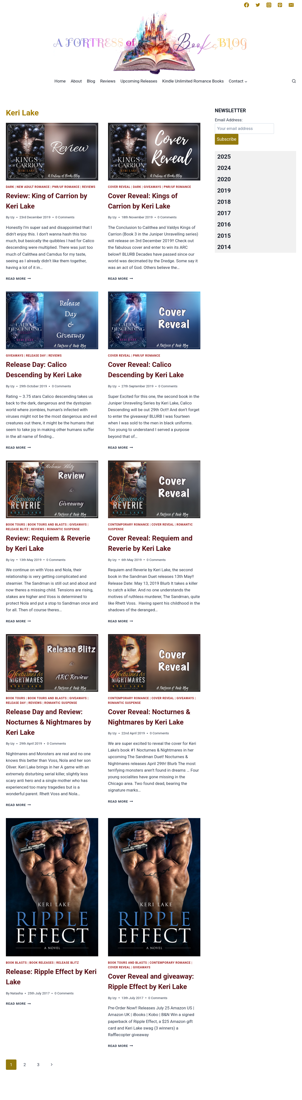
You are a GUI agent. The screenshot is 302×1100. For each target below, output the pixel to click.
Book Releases (41, 962)
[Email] (291, 5)
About (76, 81)
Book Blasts (16, 962)
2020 (224, 179)
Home (60, 81)
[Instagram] (269, 5)
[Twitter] (258, 5)
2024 (224, 168)
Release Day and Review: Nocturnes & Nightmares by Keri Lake (48, 722)
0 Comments (65, 217)
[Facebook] (246, 5)
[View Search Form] (294, 81)
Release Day (36, 355)
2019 (224, 190)
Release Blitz (17, 529)
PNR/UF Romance (66, 187)
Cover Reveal (119, 187)
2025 (224, 156)
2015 (224, 235)
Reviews (107, 81)
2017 (224, 213)
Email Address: (229, 119)
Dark (10, 187)
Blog (91, 81)
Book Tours (15, 524)
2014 (224, 247)
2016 (224, 224)
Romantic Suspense (63, 529)
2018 (224, 201)
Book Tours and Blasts (47, 524)
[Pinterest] (280, 5)
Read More (18, 278)
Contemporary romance (128, 524)
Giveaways (152, 187)
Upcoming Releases (139, 81)
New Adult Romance (33, 187)
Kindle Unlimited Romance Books (193, 81)
